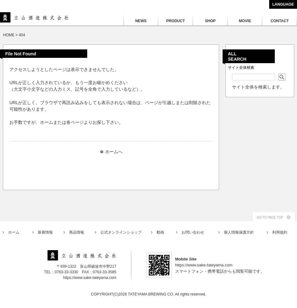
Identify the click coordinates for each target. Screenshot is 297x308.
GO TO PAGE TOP (270, 217)
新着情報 (45, 232)
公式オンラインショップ (121, 232)
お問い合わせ (193, 232)
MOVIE (245, 21)
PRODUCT (175, 21)
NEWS (140, 21)
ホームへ (114, 151)
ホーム (13, 232)
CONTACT (279, 21)
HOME (8, 35)
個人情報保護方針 (239, 232)
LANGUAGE (283, 4)
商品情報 (76, 232)
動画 (160, 232)
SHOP (210, 21)
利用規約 (279, 232)
